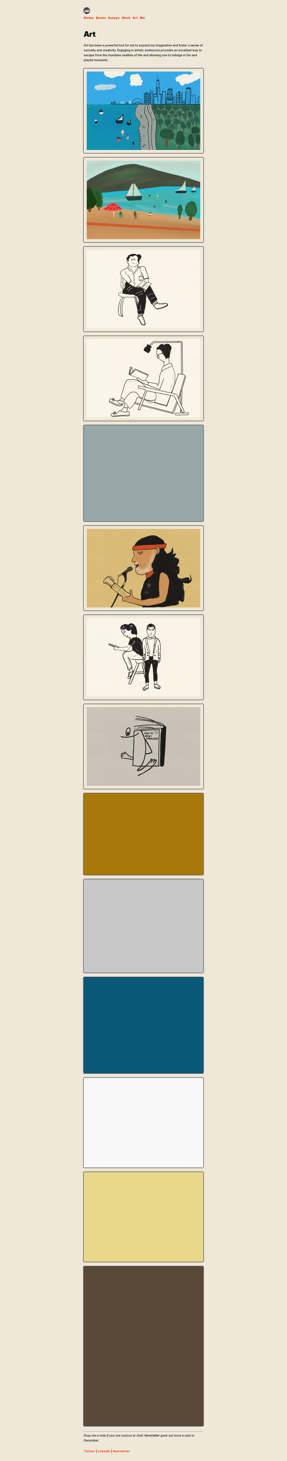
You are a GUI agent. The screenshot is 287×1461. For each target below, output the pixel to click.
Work (126, 18)
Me (142, 18)
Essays (113, 18)
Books (101, 18)
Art (135, 18)
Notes (89, 18)
